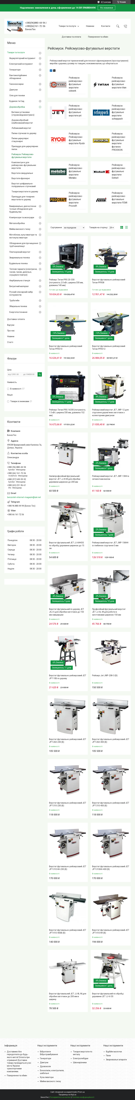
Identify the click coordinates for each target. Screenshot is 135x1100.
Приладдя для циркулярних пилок (25, 147)
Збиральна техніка (18, 306)
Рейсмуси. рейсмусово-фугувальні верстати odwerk (76, 84)
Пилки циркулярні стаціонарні (20, 139)
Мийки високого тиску (19, 229)
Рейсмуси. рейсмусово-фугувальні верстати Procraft (76, 199)
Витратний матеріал (19, 286)
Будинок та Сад (16, 101)
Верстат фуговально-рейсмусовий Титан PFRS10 (65, 347)
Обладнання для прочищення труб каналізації (23, 244)
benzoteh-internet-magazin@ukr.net (24, 497)
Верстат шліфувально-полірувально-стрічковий (24, 185)
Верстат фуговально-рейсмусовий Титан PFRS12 (108, 347)
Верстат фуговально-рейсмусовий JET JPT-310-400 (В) (110, 804)
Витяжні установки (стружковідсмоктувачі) (23, 113)
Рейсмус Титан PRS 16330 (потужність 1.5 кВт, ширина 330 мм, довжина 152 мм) (67, 413)
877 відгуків (106, 2)
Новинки (90, 26)
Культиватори (47, 1077)
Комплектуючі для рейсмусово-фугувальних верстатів (24, 165)
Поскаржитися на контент (60, 1097)
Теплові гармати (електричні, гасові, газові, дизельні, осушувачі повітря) (23, 272)
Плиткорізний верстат (19, 252)
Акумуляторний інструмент (22, 58)
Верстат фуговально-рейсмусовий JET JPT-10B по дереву (67, 677)
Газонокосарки (16, 84)
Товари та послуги (67, 26)
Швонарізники (80, 1062)
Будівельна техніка (18, 263)
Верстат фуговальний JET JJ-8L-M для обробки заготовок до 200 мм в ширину (67, 996)
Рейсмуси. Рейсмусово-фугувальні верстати (23, 155)
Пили (108, 1055)
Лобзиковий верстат (21, 128)
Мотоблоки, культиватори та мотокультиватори (23, 236)
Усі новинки (106, 7)
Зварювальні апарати (116, 1059)
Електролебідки (80, 1058)
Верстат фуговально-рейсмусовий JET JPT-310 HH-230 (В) (67, 867)
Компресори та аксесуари (21, 217)
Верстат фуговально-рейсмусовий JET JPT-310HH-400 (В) (110, 867)
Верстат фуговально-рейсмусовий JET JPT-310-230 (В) (67, 804)
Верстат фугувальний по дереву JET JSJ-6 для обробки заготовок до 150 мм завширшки (66, 612)
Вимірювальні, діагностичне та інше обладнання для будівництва (22, 209)
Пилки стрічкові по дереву (24, 133)
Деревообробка (17, 107)
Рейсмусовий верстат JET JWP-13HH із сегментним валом (110, 477)
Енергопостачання (18, 312)
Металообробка (17, 223)
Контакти (105, 26)
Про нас (11, 330)
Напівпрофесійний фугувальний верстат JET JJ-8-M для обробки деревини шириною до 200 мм (64, 479)
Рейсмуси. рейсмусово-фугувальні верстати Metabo (76, 171)
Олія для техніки (17, 95)
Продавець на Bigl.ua (67, 1095)
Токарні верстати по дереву (25, 191)
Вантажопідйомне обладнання (18, 76)
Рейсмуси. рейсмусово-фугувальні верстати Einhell (119, 171)
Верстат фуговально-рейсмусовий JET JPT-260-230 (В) (67, 740)
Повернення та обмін (98, 37)
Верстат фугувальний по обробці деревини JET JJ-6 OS (108, 995)
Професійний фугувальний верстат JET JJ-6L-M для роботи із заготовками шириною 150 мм (109, 612)
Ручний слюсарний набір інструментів (21, 293)
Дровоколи (45, 1066)
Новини (10, 336)
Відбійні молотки (114, 1051)
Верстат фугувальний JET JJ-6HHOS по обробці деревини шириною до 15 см (66, 545)
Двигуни (13, 90)
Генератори (15, 70)
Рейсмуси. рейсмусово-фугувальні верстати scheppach (119, 112)
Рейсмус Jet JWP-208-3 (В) (105, 675)
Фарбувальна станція (19, 280)
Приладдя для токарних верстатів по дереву (23, 198)
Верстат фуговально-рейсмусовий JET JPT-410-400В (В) (67, 931)
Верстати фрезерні (21, 178)
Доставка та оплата (71, 37)
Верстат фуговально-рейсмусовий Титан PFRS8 (108, 281)
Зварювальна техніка (19, 257)
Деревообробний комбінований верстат (22, 121)
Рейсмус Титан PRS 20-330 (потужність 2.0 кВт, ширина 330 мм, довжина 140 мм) (66, 282)
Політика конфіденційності (83, 1097)
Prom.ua (81, 1092)
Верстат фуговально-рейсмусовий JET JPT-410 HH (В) (110, 931)
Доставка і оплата (16, 319)
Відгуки (10, 325)
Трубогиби (14, 300)
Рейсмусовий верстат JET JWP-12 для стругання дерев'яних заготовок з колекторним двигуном (110, 413)
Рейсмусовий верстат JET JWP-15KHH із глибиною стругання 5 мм (110, 544)
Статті (10, 342)
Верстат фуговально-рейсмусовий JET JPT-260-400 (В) (110, 740)
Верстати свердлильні (22, 173)
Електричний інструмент (21, 64)
